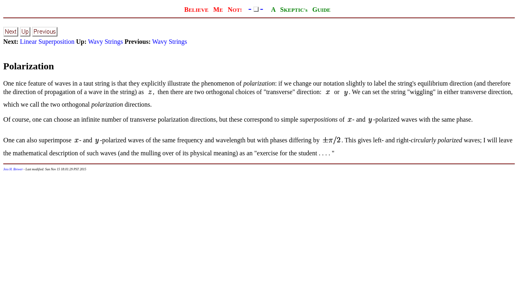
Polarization (28, 66)
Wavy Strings (105, 41)
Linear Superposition (47, 41)
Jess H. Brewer (13, 169)
